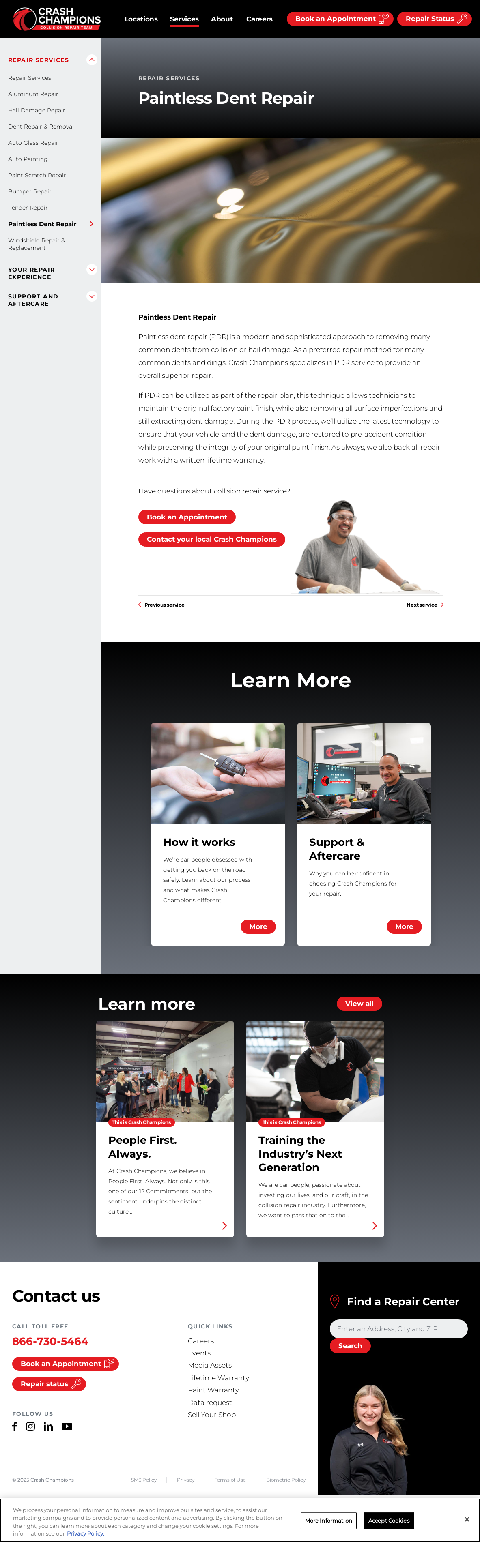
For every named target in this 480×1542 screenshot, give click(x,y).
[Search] (350, 1346)
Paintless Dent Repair (42, 224)
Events (199, 1353)
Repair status (51, 1384)
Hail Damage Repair (36, 110)
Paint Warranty (213, 1390)
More (258, 926)
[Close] (467, 1520)
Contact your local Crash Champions (212, 539)
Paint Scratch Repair (37, 175)
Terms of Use (230, 1480)
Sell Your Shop (212, 1415)
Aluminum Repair (33, 94)
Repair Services (29, 77)
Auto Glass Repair (33, 142)
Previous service (161, 604)
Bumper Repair (30, 191)
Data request (210, 1402)
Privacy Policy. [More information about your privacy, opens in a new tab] (85, 1534)
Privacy (185, 1480)
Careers (259, 19)
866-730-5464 (50, 1341)
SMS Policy (144, 1480)
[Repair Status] (434, 19)
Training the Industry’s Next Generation (315, 1129)
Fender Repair (28, 207)
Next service (425, 604)
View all (359, 1003)
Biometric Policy (286, 1480)
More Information (328, 1520)
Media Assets (210, 1365)
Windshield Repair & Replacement (36, 244)
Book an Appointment (187, 517)
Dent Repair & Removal (41, 126)
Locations (141, 19)
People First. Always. (165, 1129)
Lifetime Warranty (218, 1378)
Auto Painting (28, 159)
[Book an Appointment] (340, 19)
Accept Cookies (388, 1520)
